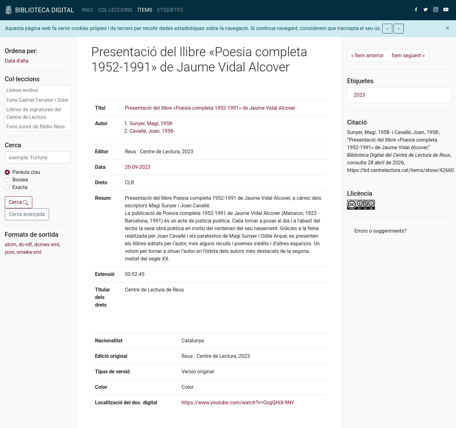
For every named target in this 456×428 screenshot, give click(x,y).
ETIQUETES (170, 10)
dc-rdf (25, 245)
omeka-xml (28, 252)
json (9, 252)
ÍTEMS (144, 10)
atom (10, 245)
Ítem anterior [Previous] (367, 55)
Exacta (20, 187)
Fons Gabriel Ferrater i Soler (37, 100)
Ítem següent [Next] (408, 55)
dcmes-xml (46, 245)
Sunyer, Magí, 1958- (151, 123)
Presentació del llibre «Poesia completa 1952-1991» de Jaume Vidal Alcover (210, 108)
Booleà (20, 180)
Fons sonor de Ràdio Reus (35, 127)
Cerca (18, 202)
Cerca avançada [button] (27, 214)
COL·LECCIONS (115, 10)
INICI (87, 10)
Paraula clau (26, 172)
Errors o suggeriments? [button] (380, 231)
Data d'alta (16, 61)
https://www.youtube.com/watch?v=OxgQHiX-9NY (237, 403)
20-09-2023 (137, 167)
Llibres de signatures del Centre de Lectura (33, 113)
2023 (359, 95)
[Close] (447, 28)
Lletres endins (22, 90)
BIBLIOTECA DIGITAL (39, 10)
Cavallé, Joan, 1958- (152, 131)
